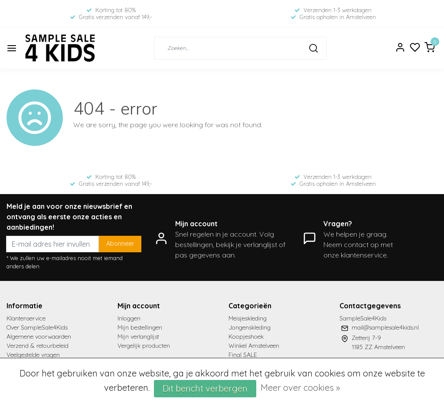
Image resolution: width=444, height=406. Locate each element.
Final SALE (243, 355)
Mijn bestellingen (140, 327)
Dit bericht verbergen (205, 388)
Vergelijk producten (144, 346)
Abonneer (120, 244)
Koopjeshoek (246, 336)
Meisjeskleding (248, 318)
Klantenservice (26, 318)
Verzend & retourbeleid (38, 346)
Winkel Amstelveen (254, 346)
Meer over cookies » (300, 387)
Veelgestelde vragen (33, 355)
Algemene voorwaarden (39, 336)
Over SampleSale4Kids (37, 327)
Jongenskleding (250, 327)
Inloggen (129, 318)
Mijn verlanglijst (138, 336)
